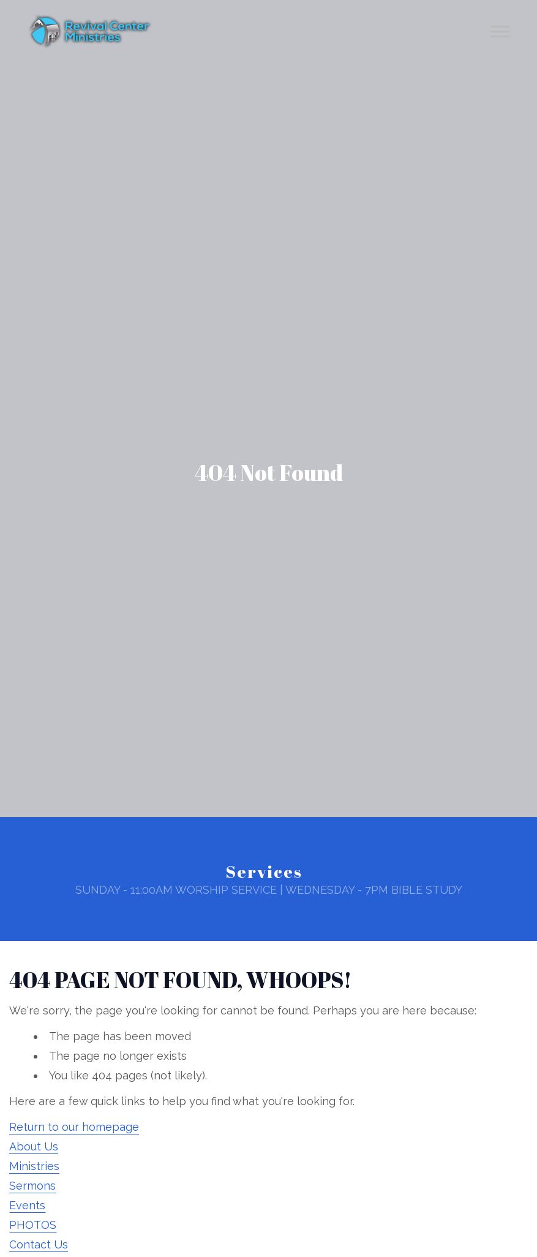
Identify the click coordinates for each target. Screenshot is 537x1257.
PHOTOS (32, 1224)
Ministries (34, 1166)
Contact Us (38, 1244)
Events (27, 1205)
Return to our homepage (74, 1126)
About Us (33, 1146)
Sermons (32, 1185)
